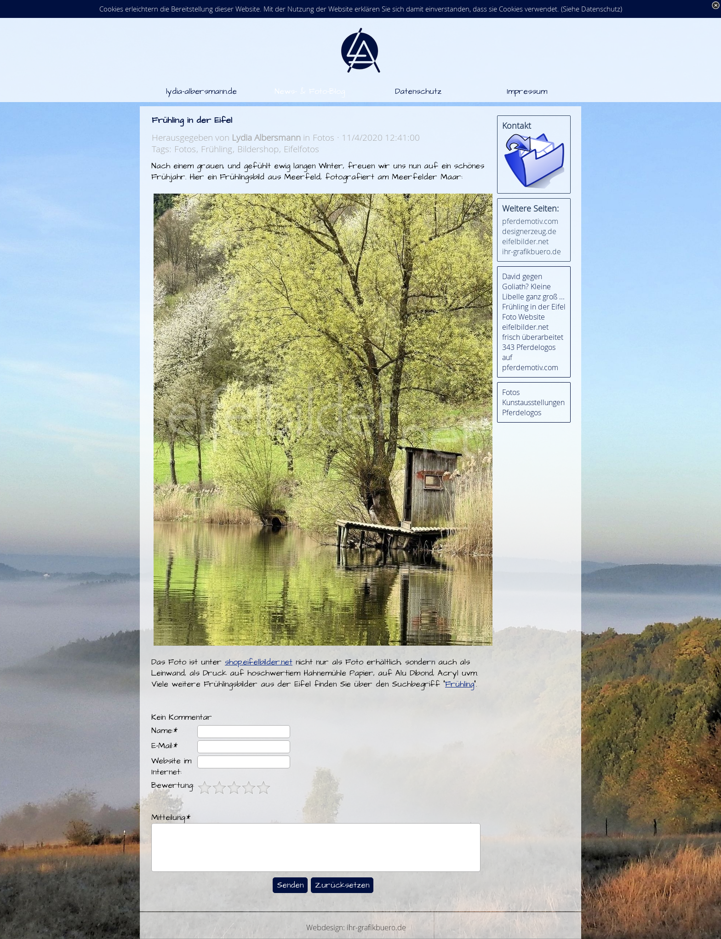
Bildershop (258, 149)
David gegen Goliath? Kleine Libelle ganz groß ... (533, 286)
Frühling (216, 149)
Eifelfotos (301, 149)
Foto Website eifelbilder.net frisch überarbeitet (532, 327)
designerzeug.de (529, 231)
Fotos (185, 149)
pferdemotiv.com (530, 221)
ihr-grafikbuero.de (531, 251)
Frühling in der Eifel (534, 307)
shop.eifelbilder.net (258, 662)
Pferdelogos (521, 412)
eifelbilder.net (525, 241)
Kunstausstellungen (533, 402)
